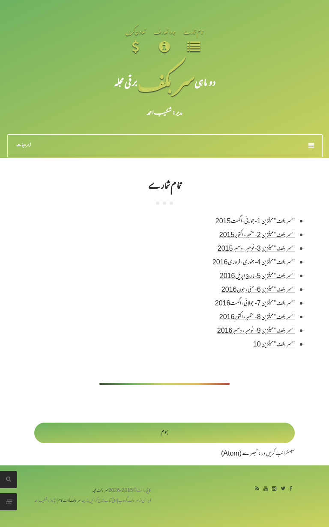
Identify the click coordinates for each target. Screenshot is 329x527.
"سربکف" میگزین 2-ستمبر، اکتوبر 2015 (257, 235)
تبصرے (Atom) (239, 454)
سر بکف (165, 82)
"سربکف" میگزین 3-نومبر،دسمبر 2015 (256, 249)
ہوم (165, 432)
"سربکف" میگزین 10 (274, 345)
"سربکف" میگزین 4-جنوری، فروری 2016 (253, 263)
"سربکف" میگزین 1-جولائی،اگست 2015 (255, 222)
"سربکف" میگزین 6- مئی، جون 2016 (258, 290)
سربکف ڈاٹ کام (69, 501)
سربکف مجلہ (100, 490)
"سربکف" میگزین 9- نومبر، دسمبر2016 (256, 331)
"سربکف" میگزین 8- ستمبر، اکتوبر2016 (257, 317)
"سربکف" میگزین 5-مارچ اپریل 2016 (257, 276)
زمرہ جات (165, 145)
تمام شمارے (164, 185)
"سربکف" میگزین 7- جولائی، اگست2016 (255, 304)
